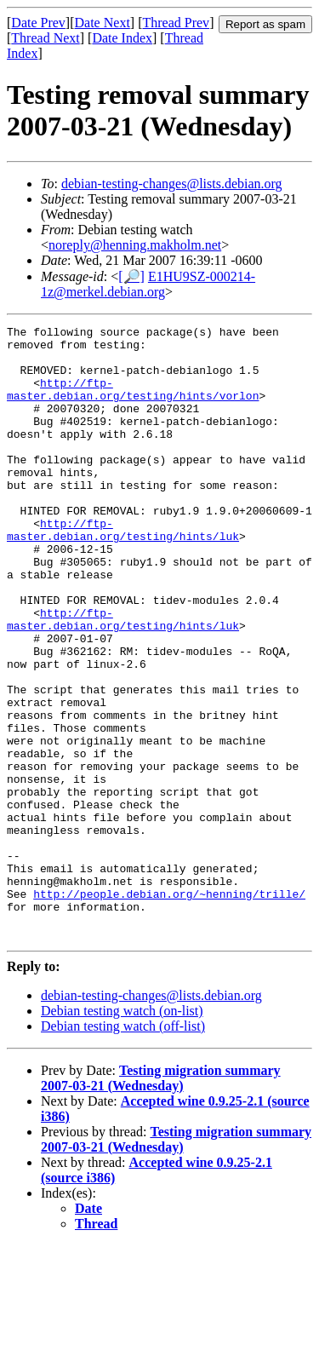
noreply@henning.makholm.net (134, 245)
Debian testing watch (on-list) (122, 1133)
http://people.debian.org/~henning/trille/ (169, 1008)
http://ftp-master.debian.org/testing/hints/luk (123, 571)
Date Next (102, 22)
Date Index (122, 38)
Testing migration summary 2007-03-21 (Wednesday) (161, 1201)
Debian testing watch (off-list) (123, 1148)
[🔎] (131, 276)
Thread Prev (175, 22)
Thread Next (45, 38)
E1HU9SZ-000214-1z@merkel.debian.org (148, 284)
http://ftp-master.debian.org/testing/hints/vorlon (133, 403)
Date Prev (38, 22)
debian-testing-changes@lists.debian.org (171, 183)
